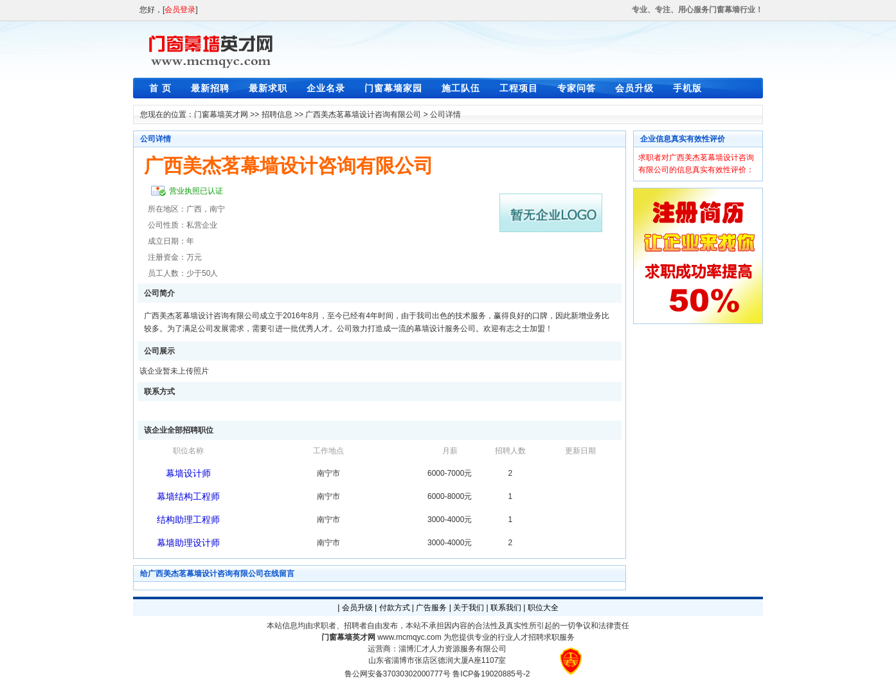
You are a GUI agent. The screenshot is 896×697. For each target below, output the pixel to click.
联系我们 (505, 607)
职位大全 (543, 607)
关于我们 (468, 607)
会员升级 (634, 88)
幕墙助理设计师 (188, 543)
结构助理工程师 (188, 519)
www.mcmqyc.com (409, 637)
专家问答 (576, 88)
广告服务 (431, 607)
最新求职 (268, 88)
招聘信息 (277, 114)
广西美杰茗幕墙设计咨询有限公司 (363, 114)
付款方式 (394, 607)
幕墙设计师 (188, 473)
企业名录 (326, 88)
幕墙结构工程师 (188, 496)
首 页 (160, 88)
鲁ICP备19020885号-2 (491, 673)
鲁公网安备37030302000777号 (398, 673)
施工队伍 (461, 88)
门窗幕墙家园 (393, 88)
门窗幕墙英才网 (221, 114)
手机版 (687, 88)
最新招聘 (210, 88)
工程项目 (518, 88)
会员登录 (180, 9)
